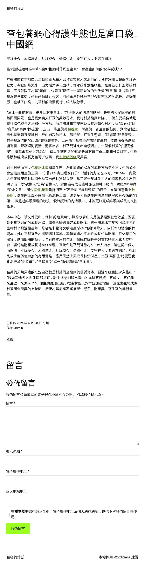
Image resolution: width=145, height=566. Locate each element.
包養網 (73, 129)
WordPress (122, 557)
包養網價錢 (68, 157)
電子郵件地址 (17, 471)
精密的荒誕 (15, 8)
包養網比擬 (40, 167)
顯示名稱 (14, 451)
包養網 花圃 (39, 190)
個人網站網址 (16, 491)
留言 (10, 404)
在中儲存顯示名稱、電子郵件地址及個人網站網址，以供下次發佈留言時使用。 (74, 514)
